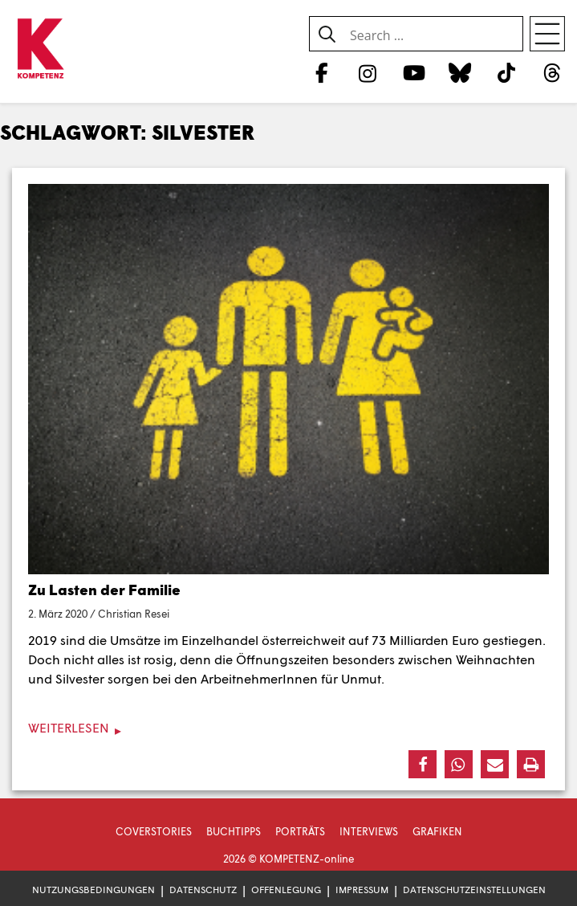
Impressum (361, 890)
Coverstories (154, 831)
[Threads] (552, 72)
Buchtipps (233, 831)
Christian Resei (133, 613)
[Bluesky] (460, 72)
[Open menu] (547, 33)
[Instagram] (368, 72)
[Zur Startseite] (40, 49)
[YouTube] (413, 72)
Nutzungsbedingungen (93, 890)
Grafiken (437, 831)
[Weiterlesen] (288, 728)
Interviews (368, 831)
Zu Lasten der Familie (104, 589)
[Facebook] (321, 72)
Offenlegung (286, 890)
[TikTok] (506, 72)
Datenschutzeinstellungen (474, 890)
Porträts (300, 831)
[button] (422, 764)
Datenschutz (203, 890)
